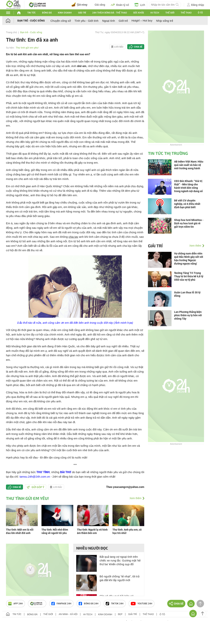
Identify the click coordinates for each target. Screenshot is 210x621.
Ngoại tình (108, 20)
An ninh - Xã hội (68, 614)
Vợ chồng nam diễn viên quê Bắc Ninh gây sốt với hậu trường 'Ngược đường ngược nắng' (188, 258)
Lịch (140, 5)
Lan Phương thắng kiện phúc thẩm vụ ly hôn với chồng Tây (188, 315)
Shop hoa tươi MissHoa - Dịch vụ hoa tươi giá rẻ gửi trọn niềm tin (188, 223)
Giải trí (82, 12)
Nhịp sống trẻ (164, 20)
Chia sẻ (138, 46)
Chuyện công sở (60, 20)
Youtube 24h (141, 603)
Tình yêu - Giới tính (86, 20)
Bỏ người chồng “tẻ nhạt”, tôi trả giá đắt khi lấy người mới (119, 578)
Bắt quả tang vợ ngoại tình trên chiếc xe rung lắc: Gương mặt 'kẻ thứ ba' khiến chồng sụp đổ (120, 560)
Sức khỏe (138, 12)
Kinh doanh (65, 12)
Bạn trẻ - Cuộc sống (31, 20)
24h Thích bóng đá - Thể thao (109, 12)
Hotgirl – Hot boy (142, 20)
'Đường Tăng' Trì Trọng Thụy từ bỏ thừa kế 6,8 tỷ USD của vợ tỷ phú (188, 276)
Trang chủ (11, 32)
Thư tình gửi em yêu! (27, 47)
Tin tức (31, 12)
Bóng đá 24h (88, 603)
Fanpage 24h (61, 603)
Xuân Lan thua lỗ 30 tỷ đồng (187, 294)
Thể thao (186, 12)
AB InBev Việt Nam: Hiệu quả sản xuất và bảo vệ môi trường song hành (188, 165)
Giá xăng (100, 4)
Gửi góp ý (35, 487)
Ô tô (200, 12)
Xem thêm (135, 498)
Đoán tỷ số (120, 5)
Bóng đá (47, 12)
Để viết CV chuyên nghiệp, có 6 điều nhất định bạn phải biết (187, 204)
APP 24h (15, 603)
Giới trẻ (123, 20)
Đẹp (120, 614)
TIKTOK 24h (114, 603)
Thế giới (169, 12)
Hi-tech (154, 12)
